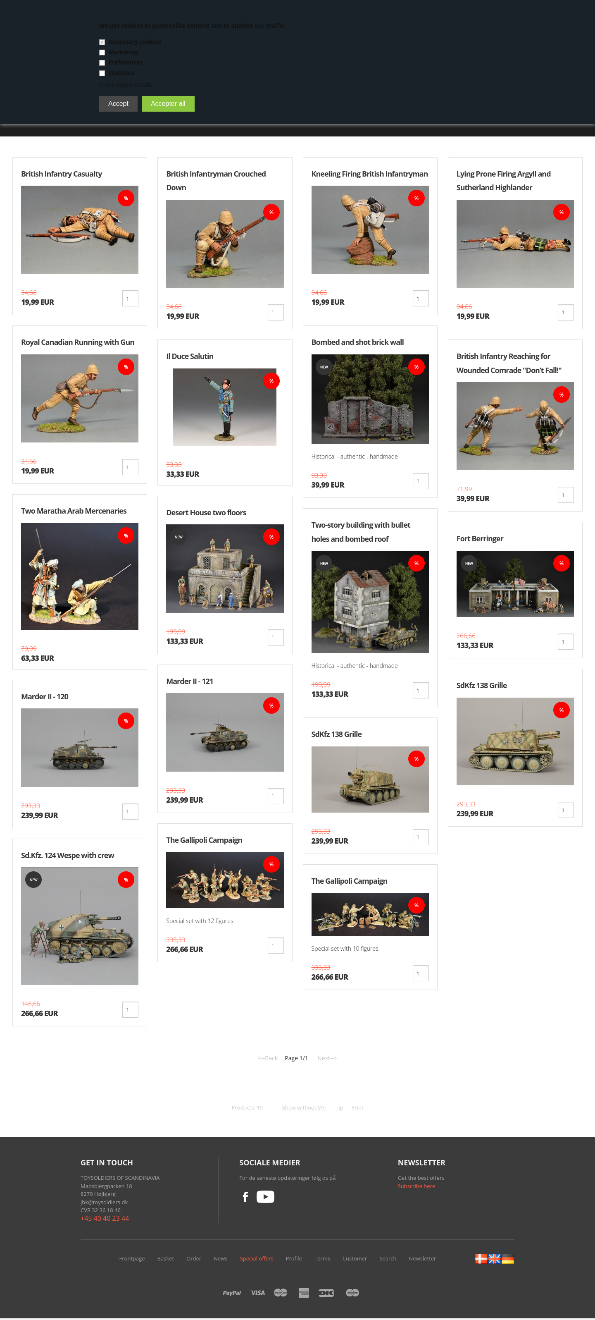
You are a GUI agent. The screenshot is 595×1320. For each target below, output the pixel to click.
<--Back (268, 1060)
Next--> (327, 1060)
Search (387, 1260)
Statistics (121, 73)
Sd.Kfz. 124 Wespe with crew (67, 856)
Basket (165, 1260)
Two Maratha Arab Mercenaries (73, 512)
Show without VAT (304, 1109)
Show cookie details (125, 84)
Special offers (257, 1260)
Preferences (125, 62)
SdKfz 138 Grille (337, 735)
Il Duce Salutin (189, 356)
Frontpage (132, 1260)
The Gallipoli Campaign (204, 841)
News (220, 1260)
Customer (355, 1260)
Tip (339, 1109)
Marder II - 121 (189, 682)
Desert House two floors (206, 513)
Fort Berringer (480, 539)
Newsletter (422, 1260)
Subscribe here (417, 1187)
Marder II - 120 (44, 697)
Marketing (123, 52)
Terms (322, 1260)
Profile (294, 1260)
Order (193, 1260)
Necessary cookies (134, 41)
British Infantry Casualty (61, 174)
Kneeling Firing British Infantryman (370, 174)
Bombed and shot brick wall (358, 342)
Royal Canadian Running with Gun (77, 342)
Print (358, 1109)
